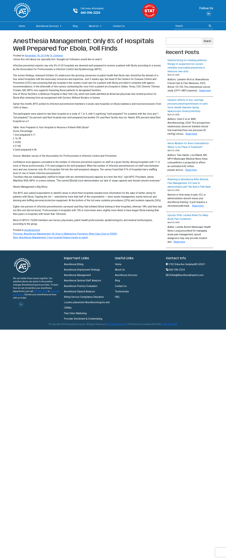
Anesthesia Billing (73, 264)
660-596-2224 (90, 13)
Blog (75, 26)
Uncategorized (32, 230)
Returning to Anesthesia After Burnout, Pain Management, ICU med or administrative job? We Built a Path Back (189, 183)
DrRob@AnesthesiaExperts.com (185, 275)
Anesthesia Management (77, 275)
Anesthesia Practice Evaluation (80, 286)
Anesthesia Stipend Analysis (79, 291)
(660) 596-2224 (169, 324)
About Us (94, 26)
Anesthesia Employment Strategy (82, 269)
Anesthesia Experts (116, 324)
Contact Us (119, 26)
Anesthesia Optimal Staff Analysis (82, 280)
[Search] (189, 26)
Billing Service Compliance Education (84, 296)
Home (22, 26)
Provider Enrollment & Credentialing (83, 318)
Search (207, 41)
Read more (205, 90)
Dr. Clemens (56, 55)
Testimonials (122, 291)
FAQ (117, 296)
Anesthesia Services (47, 26)
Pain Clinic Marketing (75, 313)
